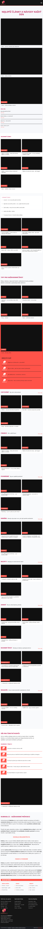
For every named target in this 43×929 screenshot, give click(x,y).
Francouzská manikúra (32, 902)
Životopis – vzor (4, 906)
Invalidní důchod (18, 901)
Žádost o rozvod (4, 904)
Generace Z (30, 907)
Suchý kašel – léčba (32, 901)
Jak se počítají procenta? (33, 904)
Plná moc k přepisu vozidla (6, 901)
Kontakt (9, 927)
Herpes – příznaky (18, 907)
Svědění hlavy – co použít (19, 904)
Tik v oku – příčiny (4, 907)
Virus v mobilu (17, 906)
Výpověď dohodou (4, 902)
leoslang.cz (40, 927)
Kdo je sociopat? (18, 902)
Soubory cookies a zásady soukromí (18, 927)
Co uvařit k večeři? (31, 906)
